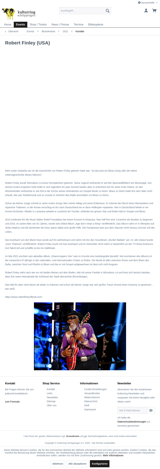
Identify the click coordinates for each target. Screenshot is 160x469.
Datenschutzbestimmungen (131, 421)
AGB (86, 405)
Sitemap (51, 401)
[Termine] (78, 24)
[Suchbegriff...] (85, 10)
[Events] (20, 24)
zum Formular (12, 401)
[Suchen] (107, 10)
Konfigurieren (100, 463)
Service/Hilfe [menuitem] (146, 2)
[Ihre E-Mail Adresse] (132, 410)
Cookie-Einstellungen (95, 389)
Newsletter (52, 397)
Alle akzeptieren (77, 463)
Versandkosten (92, 393)
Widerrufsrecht (92, 397)
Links (49, 393)
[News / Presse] (60, 24)
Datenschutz (91, 401)
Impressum (90, 409)
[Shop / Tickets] (38, 24)
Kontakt (51, 389)
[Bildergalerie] (96, 24)
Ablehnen (57, 463)
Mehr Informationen (113, 455)
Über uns (52, 405)
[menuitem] (85, 10)
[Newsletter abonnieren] (151, 410)
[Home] (8, 24)
